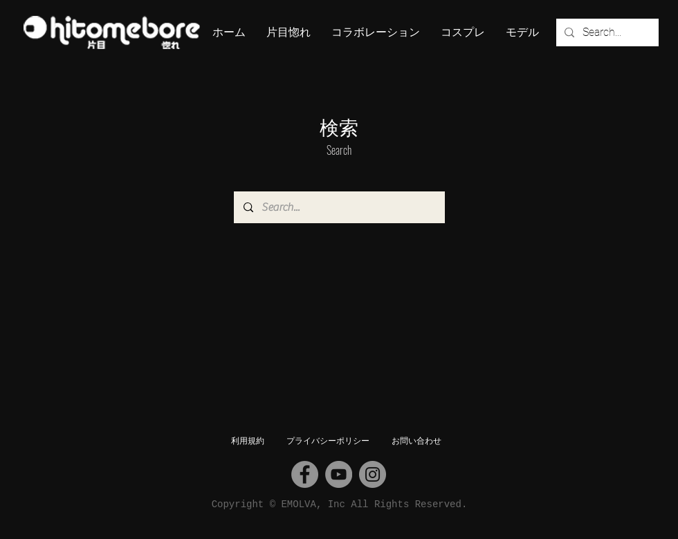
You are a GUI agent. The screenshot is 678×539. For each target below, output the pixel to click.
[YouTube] (338, 474)
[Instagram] (372, 474)
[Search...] (606, 32)
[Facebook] (304, 474)
